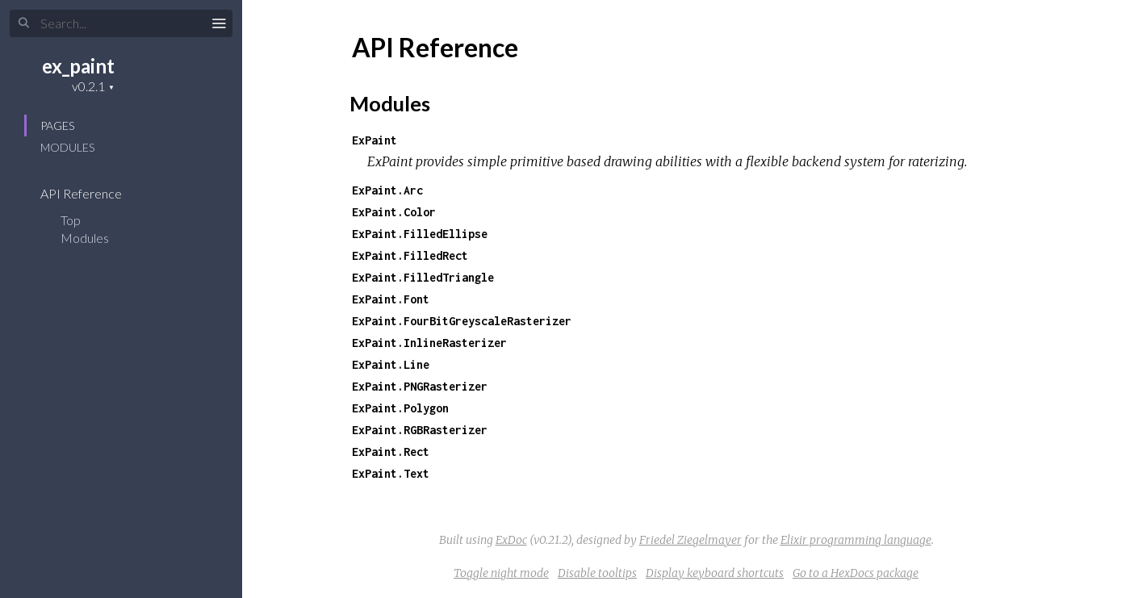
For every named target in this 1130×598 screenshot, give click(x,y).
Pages (57, 125)
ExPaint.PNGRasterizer (420, 386)
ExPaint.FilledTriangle (423, 277)
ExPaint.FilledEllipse (420, 233)
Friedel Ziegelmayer (690, 540)
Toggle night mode (501, 573)
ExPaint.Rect (390, 451)
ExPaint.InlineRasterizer (429, 342)
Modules (67, 147)
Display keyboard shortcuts (715, 573)
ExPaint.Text (390, 473)
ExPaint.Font (390, 299)
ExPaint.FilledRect (410, 255)
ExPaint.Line (390, 364)
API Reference (91, 193)
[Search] (121, 23)
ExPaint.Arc (387, 190)
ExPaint (374, 140)
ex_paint (78, 65)
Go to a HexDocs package (856, 573)
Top (71, 220)
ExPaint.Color (394, 212)
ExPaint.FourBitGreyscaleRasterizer (461, 321)
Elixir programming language (856, 540)
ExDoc (511, 540)
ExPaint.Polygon (400, 408)
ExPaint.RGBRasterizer (420, 430)
